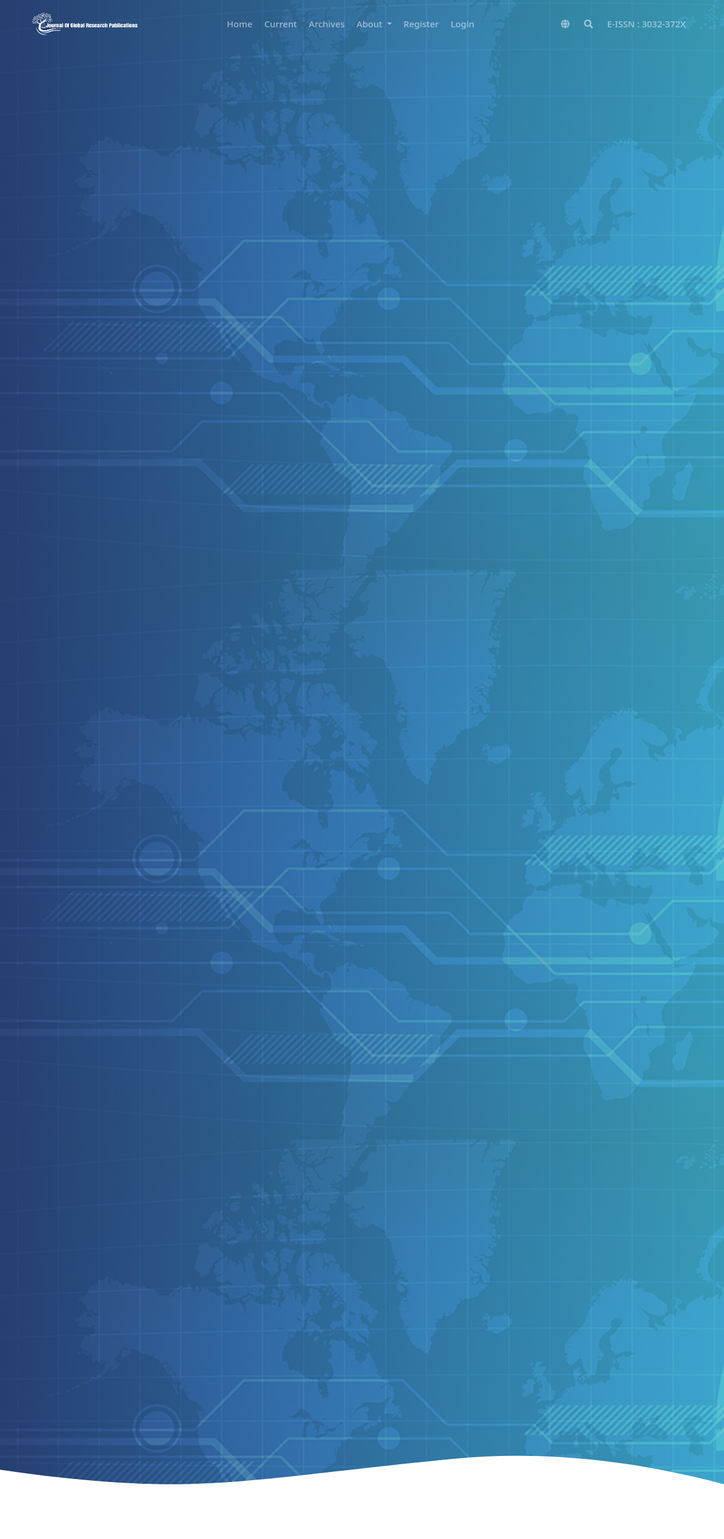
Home (240, 24)
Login (462, 24)
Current (280, 24)
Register (421, 24)
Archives (327, 24)
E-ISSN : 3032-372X (646, 24)
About (370, 24)
